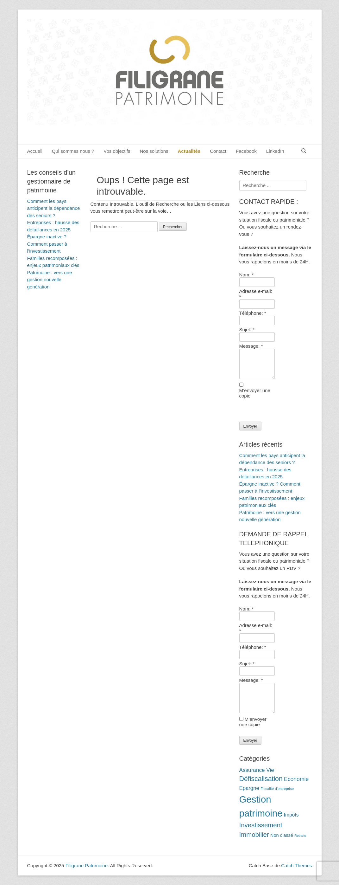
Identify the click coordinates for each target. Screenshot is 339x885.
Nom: (246, 274)
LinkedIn (275, 151)
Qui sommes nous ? (73, 151)
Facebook (246, 151)
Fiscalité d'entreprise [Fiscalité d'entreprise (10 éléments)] (277, 789)
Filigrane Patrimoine (87, 865)
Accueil (34, 151)
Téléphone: (252, 313)
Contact (218, 151)
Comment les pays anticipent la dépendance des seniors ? (53, 208)
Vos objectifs (117, 151)
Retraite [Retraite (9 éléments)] (300, 835)
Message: (251, 346)
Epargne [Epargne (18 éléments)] (249, 788)
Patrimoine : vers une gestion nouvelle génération (49, 279)
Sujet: (246, 329)
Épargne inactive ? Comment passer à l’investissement (47, 244)
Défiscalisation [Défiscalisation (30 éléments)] (261, 779)
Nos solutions (154, 151)
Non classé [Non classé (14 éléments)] (281, 835)
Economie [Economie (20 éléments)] (296, 779)
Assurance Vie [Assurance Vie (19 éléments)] (256, 770)
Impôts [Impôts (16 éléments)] (291, 814)
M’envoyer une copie (253, 721)
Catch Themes (296, 865)
